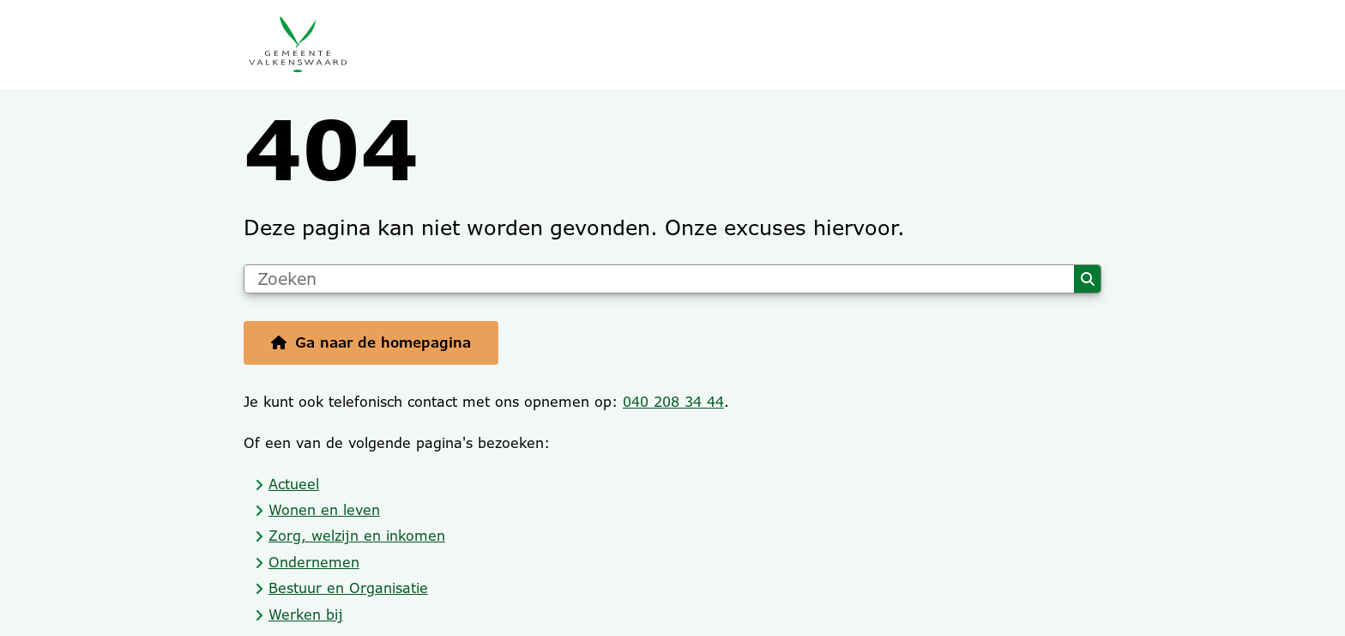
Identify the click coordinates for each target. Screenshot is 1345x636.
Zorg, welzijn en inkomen (356, 536)
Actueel (293, 484)
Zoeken (1088, 279)
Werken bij (305, 615)
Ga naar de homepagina (383, 343)
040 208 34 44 (673, 402)
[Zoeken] (659, 279)
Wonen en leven (324, 510)
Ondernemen (313, 563)
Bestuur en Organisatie (348, 588)
